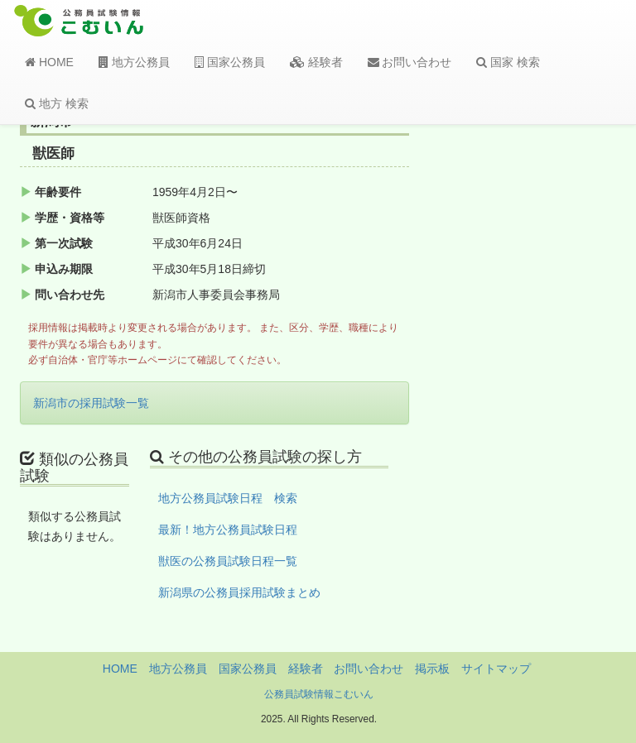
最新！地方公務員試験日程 (227, 529)
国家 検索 (508, 62)
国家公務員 (230, 62)
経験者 (316, 62)
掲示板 (432, 668)
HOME (49, 62)
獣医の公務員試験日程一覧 (227, 561)
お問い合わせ (410, 62)
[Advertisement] (551, 383)
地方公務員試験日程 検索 (227, 498)
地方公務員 (134, 62)
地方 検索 (57, 103)
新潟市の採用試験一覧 (91, 403)
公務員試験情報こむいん (318, 694)
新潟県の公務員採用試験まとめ (239, 592)
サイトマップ (496, 668)
